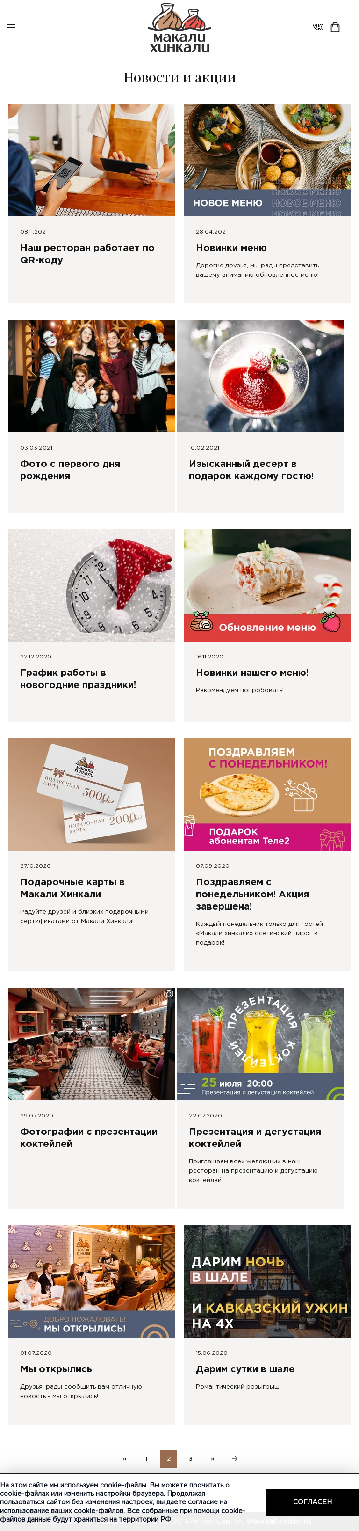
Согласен (312, 1502)
